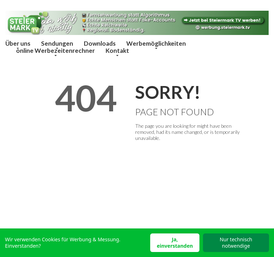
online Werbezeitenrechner (55, 50)
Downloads (100, 43)
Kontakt (117, 50)
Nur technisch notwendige (236, 242)
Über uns (17, 43)
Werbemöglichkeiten (156, 43)
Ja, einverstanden (175, 242)
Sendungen (57, 43)
